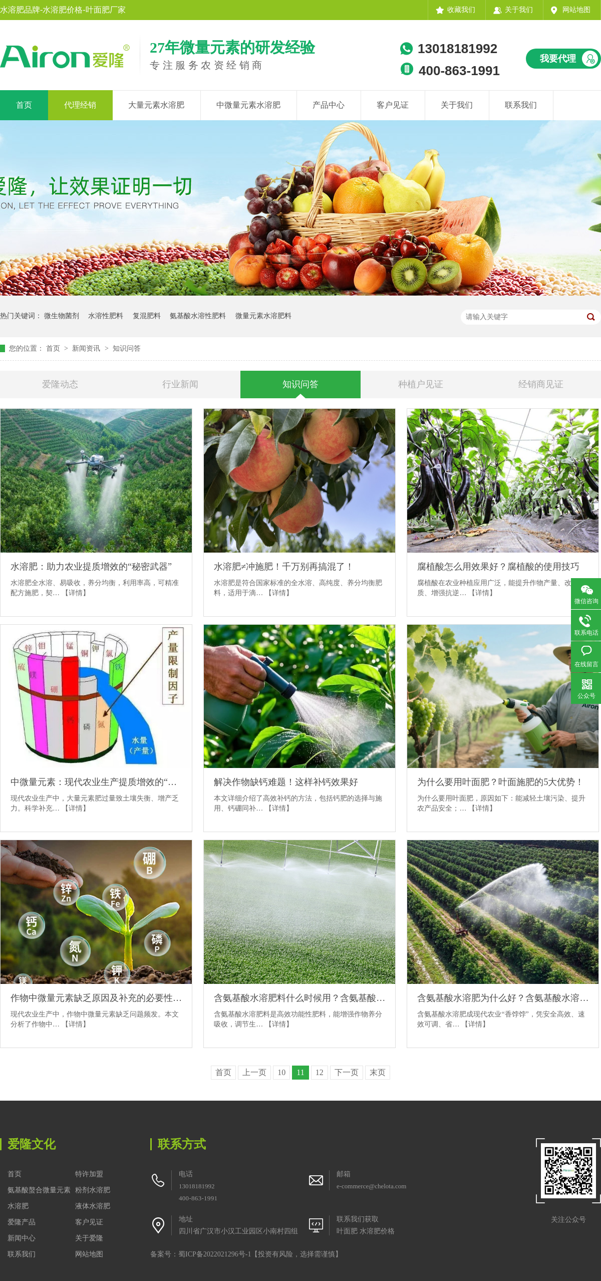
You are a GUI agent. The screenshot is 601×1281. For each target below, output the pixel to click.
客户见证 (393, 105)
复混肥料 (147, 316)
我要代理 (558, 59)
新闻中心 (22, 1238)
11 (300, 1072)
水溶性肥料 (105, 316)
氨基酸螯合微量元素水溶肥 (39, 1198)
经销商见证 (540, 384)
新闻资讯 (87, 348)
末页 (378, 1072)
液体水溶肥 (92, 1206)
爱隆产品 (22, 1222)
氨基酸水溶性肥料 (198, 316)
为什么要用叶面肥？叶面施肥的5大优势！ (500, 782)
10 (281, 1072)
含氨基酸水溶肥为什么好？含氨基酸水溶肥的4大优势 (502, 998)
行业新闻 (180, 384)
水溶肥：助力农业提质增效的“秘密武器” (91, 567)
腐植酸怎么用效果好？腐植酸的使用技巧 (498, 567)
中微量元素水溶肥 (248, 105)
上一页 (254, 1072)
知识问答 (127, 348)
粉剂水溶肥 (92, 1190)
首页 (24, 105)
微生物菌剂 (61, 316)
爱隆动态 (60, 384)
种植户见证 (420, 384)
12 (320, 1072)
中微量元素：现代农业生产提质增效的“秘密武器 (96, 782)
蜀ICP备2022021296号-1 (214, 1254)
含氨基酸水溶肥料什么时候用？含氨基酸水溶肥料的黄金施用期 (299, 998)
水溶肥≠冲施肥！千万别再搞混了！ (284, 567)
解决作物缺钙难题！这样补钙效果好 (286, 782)
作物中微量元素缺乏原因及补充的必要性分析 (96, 998)
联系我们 (521, 105)
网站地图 (576, 10)
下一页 (347, 1072)
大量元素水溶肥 (156, 105)
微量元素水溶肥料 (263, 316)
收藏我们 (461, 10)
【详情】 (76, 593)
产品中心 (329, 105)
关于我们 (519, 10)
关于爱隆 (89, 1238)
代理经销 (80, 105)
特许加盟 (89, 1174)
